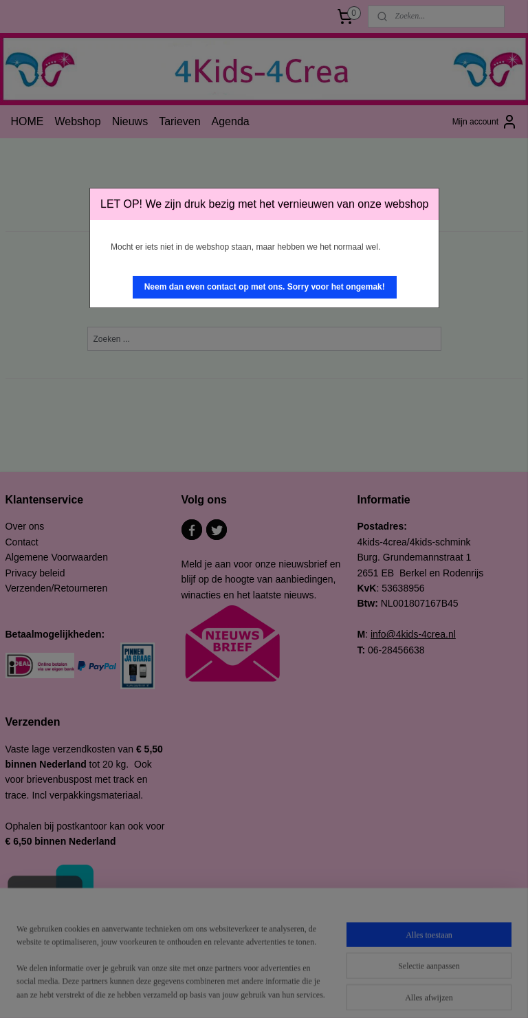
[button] (265, 287)
